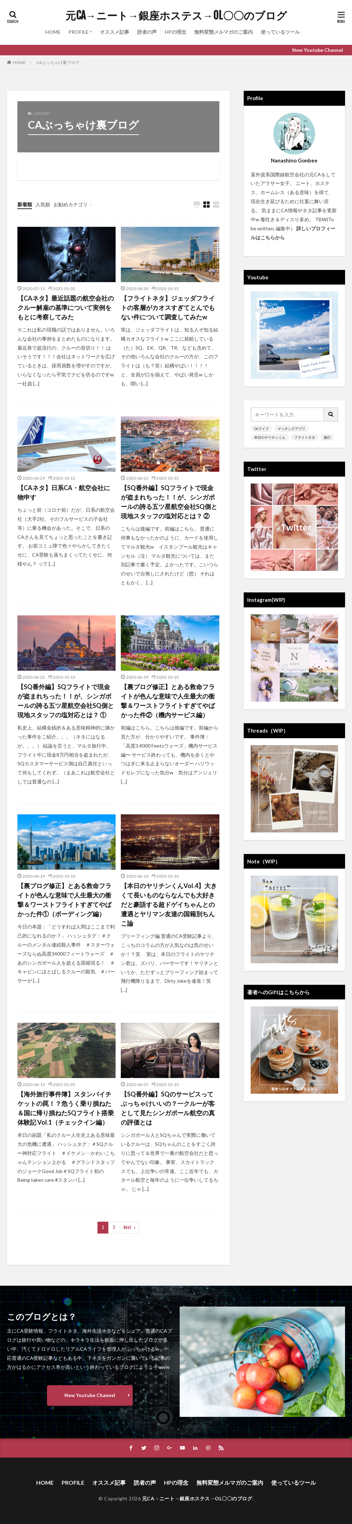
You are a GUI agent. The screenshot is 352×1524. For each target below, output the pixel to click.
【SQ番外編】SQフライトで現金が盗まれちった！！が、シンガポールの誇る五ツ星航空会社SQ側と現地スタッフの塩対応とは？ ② (169, 502)
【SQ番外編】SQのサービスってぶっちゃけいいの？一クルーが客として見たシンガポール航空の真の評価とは (168, 1108)
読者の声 (147, 32)
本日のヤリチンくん (269, 437)
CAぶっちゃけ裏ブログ (57, 62)
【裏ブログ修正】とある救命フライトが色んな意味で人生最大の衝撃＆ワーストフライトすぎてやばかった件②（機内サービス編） (168, 701)
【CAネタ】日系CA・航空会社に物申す (63, 492)
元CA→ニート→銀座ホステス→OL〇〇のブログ (176, 15)
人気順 (43, 204)
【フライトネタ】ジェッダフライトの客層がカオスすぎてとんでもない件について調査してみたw (168, 307)
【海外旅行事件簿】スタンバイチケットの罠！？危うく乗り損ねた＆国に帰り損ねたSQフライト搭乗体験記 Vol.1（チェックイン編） (65, 1108)
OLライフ (261, 428)
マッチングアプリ (291, 428)
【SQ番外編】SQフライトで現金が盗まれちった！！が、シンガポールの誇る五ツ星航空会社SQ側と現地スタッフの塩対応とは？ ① (65, 701)
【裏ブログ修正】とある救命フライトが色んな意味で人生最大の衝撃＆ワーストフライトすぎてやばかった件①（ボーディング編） (64, 900)
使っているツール (280, 32)
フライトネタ (304, 437)
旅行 (327, 437)
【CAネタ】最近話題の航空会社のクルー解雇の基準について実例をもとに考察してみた (65, 307)
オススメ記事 (114, 32)
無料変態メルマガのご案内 (223, 32)
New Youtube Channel (89, 1395)
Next (128, 1227)
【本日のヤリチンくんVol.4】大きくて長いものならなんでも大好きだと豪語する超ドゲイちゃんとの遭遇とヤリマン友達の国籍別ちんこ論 (169, 904)
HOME (53, 32)
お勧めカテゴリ (71, 204)
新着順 (24, 204)
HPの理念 (175, 32)
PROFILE (78, 32)
